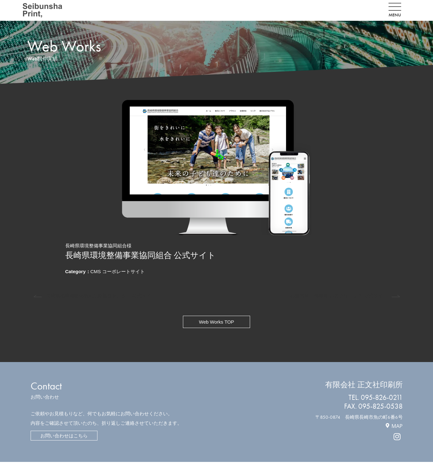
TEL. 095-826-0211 (375, 397)
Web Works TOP (216, 322)
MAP (396, 425)
